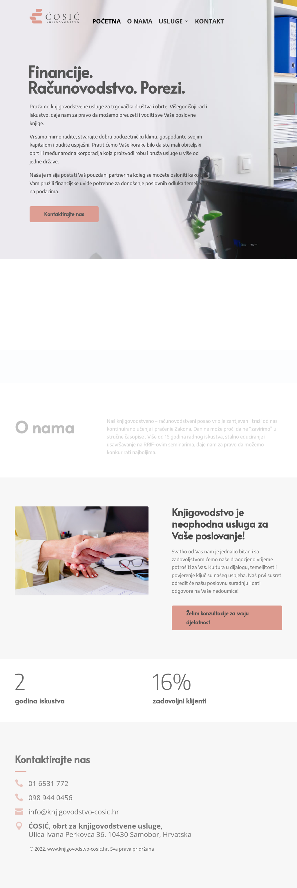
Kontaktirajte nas (64, 214)
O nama (139, 22)
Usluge (171, 22)
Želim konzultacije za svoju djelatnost (217, 618)
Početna (106, 22)
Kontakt (209, 22)
